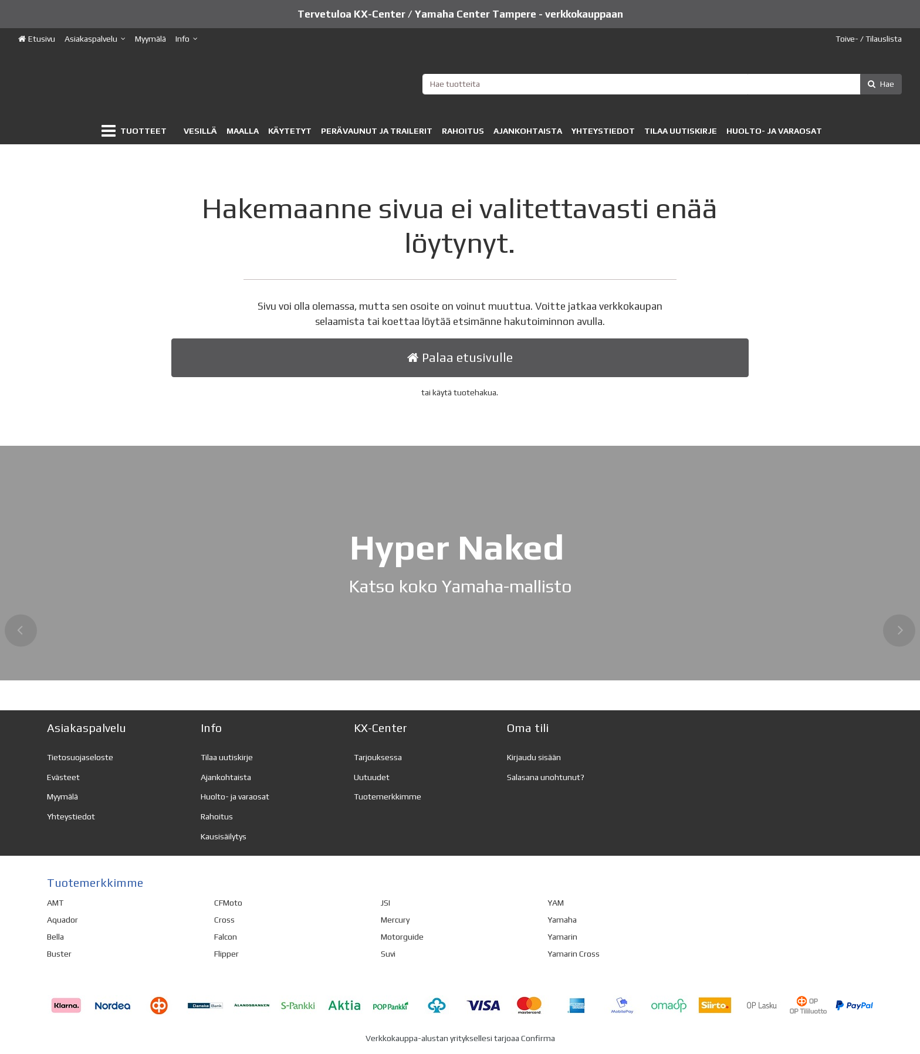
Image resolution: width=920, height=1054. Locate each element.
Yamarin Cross (573, 953)
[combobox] (662, 84)
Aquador (62, 919)
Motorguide (402, 936)
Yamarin (562, 936)
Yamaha (562, 919)
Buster (59, 953)
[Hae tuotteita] (662, 84)
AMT (55, 902)
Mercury (395, 919)
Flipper (226, 953)
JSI (385, 902)
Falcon (225, 936)
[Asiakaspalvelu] (95, 39)
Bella (55, 936)
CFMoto (228, 902)
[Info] (186, 39)
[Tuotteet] (136, 131)
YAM (555, 902)
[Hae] (881, 84)
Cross (224, 919)
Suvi (388, 953)
